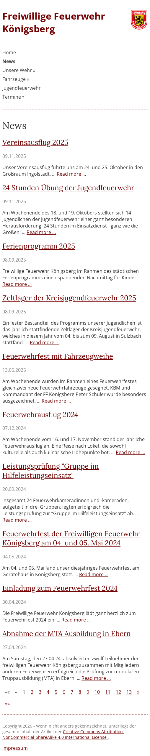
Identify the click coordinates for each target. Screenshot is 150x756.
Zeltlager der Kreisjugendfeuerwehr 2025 (69, 297)
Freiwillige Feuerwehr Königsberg (53, 22)
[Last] (7, 704)
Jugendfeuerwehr (21, 88)
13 (129, 692)
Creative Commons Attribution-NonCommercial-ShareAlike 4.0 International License (63, 734)
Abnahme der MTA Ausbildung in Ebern (66, 633)
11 (107, 692)
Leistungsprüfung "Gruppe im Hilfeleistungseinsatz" (50, 471)
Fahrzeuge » (15, 79)
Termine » (13, 97)
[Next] (138, 692)
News (8, 61)
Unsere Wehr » (18, 70)
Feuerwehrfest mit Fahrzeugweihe (57, 356)
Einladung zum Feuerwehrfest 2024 (60, 588)
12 (118, 692)
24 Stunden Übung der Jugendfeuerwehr (68, 187)
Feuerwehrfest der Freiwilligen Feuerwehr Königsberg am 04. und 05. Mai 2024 (71, 538)
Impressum (15, 748)
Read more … (71, 174)
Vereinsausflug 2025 (35, 142)
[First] (7, 692)
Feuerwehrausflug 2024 (40, 414)
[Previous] (16, 692)
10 (97, 692)
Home (9, 52)
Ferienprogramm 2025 (38, 246)
